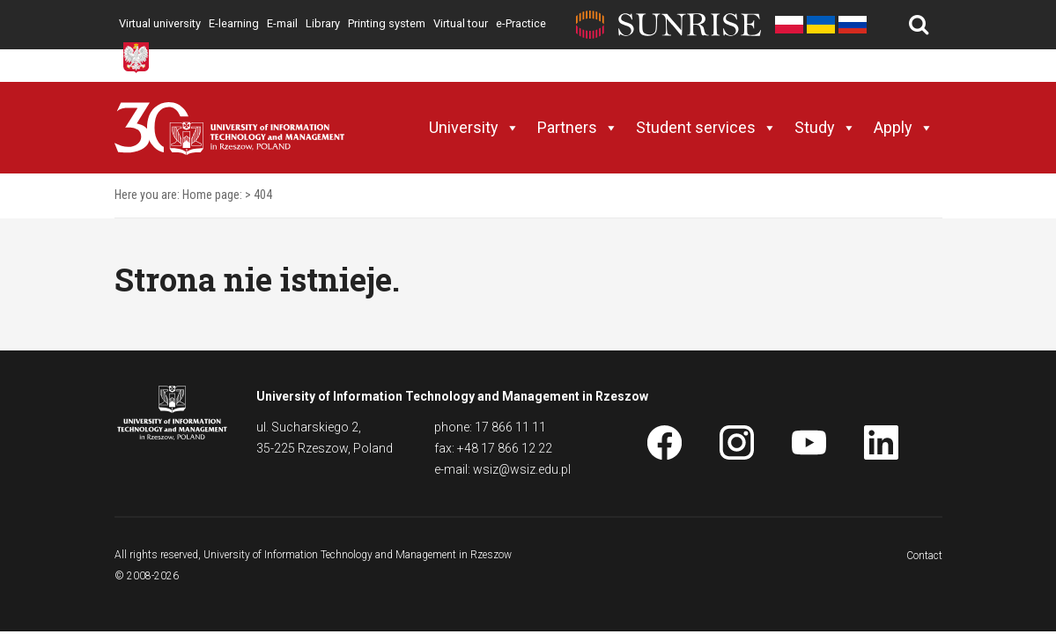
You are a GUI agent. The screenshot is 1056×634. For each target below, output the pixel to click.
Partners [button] (577, 127)
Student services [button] (706, 127)
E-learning (234, 23)
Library (323, 23)
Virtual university (160, 23)
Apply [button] (904, 127)
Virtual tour (460, 23)
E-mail (282, 23)
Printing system (386, 23)
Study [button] (825, 127)
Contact (924, 555)
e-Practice (521, 23)
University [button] (474, 127)
